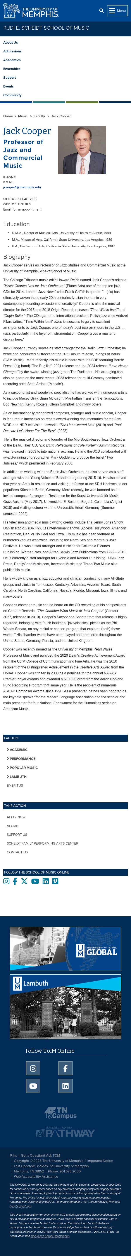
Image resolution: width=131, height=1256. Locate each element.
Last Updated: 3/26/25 (31, 1166)
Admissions (12, 51)
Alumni (13, 826)
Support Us (17, 835)
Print (13, 1155)
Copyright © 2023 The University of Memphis (48, 1161)
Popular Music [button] (23, 768)
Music (23, 116)
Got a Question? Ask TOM (40, 1155)
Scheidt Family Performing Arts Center (42, 843)
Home (8, 116)
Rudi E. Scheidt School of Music (46, 28)
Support (9, 77)
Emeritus (15, 785)
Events (8, 86)
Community (12, 95)
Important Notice (100, 1161)
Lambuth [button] (18, 777)
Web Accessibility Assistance (36, 1176)
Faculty (40, 116)
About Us (10, 42)
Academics (12, 60)
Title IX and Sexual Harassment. (50, 1236)
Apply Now (16, 817)
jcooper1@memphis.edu (22, 187)
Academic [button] (18, 750)
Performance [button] (22, 759)
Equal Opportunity (20, 1206)
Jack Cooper (61, 116)
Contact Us (17, 852)
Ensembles (12, 69)
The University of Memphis (68, 1166)
